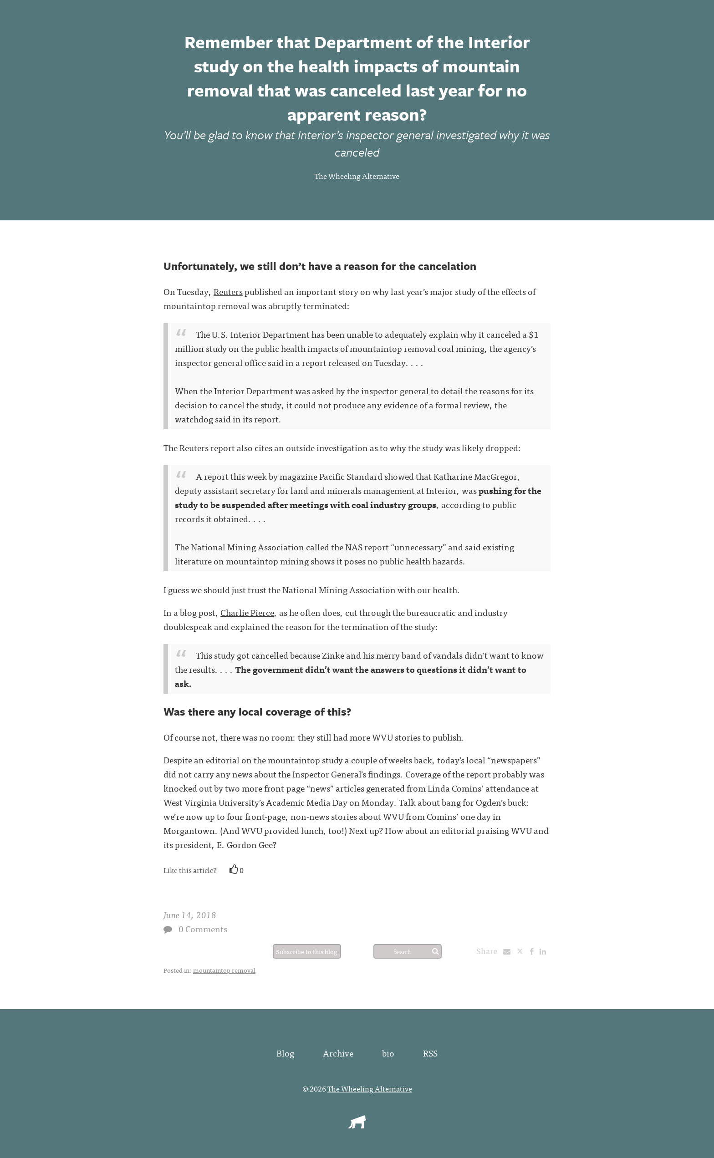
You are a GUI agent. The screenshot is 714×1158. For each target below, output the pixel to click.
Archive (338, 1053)
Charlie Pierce (247, 612)
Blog (285, 1053)
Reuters (228, 291)
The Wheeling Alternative (357, 176)
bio (388, 1053)
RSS (430, 1053)
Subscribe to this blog (306, 951)
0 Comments (202, 928)
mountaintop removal (224, 970)
